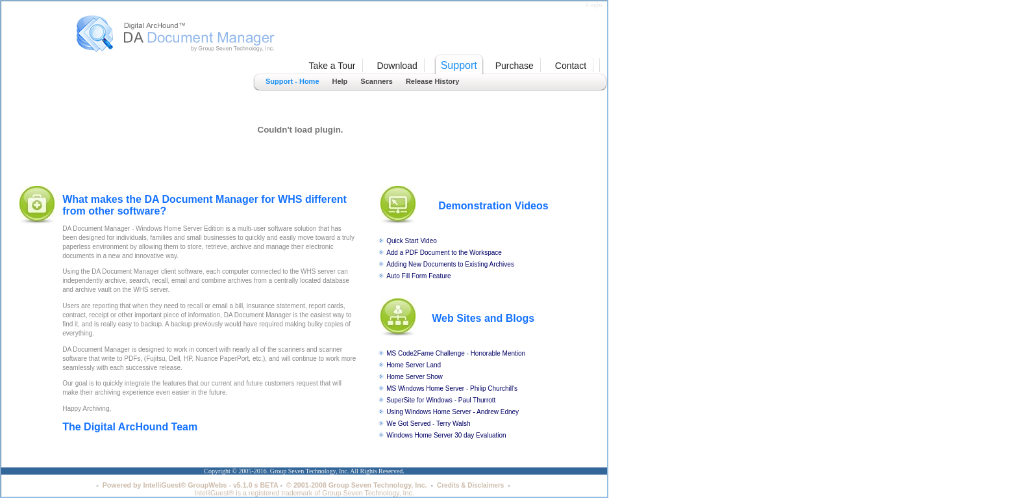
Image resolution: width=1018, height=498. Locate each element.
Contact (570, 65)
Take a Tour (331, 65)
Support (459, 65)
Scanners (376, 81)
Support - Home (292, 81)
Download (397, 65)
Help (340, 81)
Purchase (514, 65)
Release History (433, 81)
